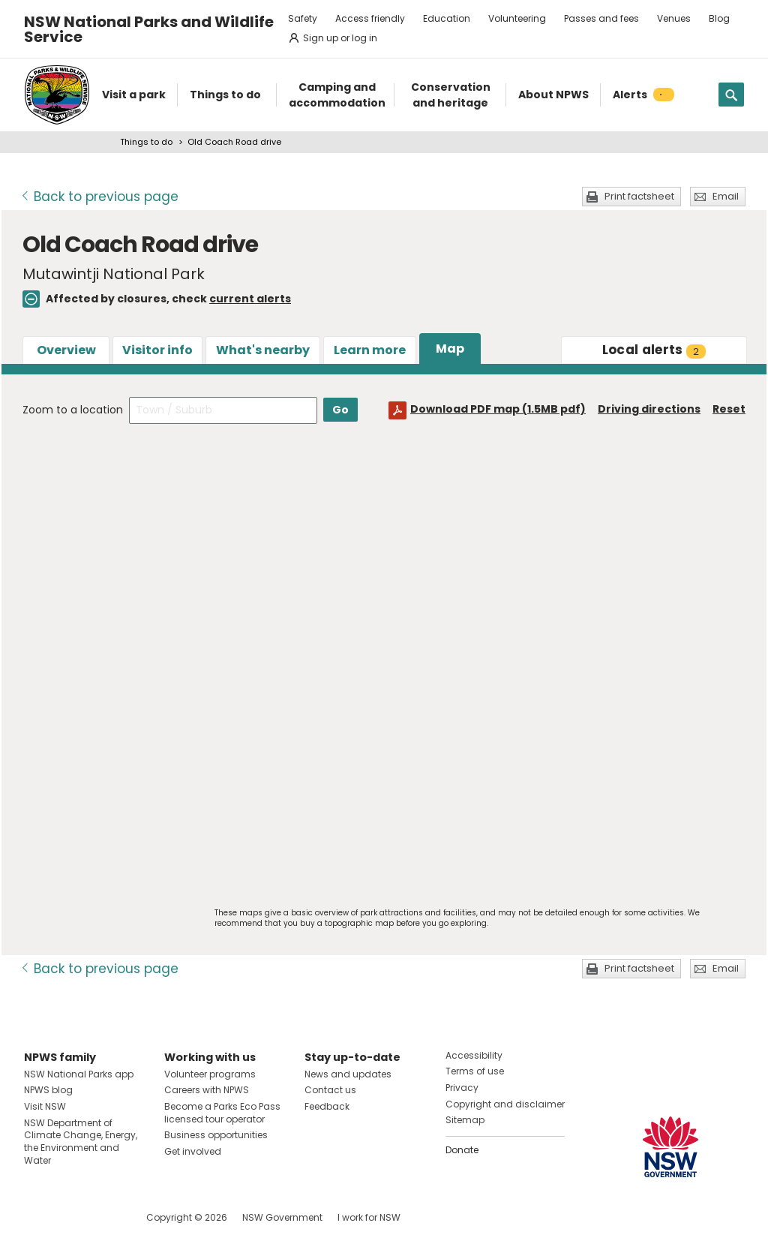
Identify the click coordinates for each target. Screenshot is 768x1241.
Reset (729, 408)
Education (446, 18)
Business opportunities (216, 1134)
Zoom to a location (72, 409)
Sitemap (465, 1119)
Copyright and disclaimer (505, 1104)
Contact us (330, 1089)
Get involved (192, 1151)
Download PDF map (498, 408)
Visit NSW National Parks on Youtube (102, 1217)
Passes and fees (601, 18)
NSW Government (282, 1217)
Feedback (327, 1106)
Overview (66, 350)
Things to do (146, 142)
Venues (674, 18)
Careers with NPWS (206, 1089)
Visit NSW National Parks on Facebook (38, 1217)
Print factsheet (639, 196)
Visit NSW (45, 1106)
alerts (654, 350)
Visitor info (157, 350)
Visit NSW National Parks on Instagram (70, 1217)
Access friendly (370, 18)
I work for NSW (369, 1217)
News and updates (348, 1074)
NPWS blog (48, 1089)
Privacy (462, 1087)
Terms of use (475, 1071)
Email (725, 196)
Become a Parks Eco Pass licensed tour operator (222, 1112)
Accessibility (474, 1055)
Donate (462, 1149)
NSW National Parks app (79, 1074)
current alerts (250, 298)
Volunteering (517, 18)
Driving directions (649, 408)
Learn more (370, 350)
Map (450, 348)
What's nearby (263, 350)
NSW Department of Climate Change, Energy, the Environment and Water (80, 1141)
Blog (719, 18)
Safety (302, 18)
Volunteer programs (210, 1074)
